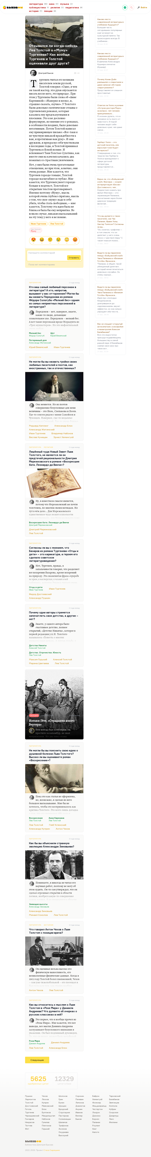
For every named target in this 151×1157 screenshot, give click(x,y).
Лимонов (80, 1102)
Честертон (97, 1109)
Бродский (63, 1109)
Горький (46, 1129)
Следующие (37, 1060)
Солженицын (65, 1119)
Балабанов (114, 1099)
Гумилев (45, 1122)
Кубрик (112, 1109)
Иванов (79, 1112)
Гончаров (29, 1119)
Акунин (79, 1109)
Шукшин (62, 1106)
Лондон (96, 1112)
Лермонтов (30, 1099)
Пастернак (64, 1116)
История (48, 925)
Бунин (61, 1102)
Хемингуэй (97, 1099)
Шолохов (63, 1096)
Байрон (95, 1096)
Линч (111, 1119)
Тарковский (114, 1096)
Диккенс (96, 1116)
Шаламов (63, 1122)
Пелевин (79, 1099)
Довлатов (80, 1106)
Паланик (96, 1122)
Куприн (45, 1102)
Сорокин (80, 1096)
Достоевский (31, 1106)
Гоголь (28, 1109)
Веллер (79, 1116)
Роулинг (96, 1125)
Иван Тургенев (38, 224)
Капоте (95, 1132)
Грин (61, 1099)
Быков (79, 1119)
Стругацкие (64, 1112)
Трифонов (63, 1125)
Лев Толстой (56, 224)
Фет (27, 1129)
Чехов (45, 1096)
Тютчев (28, 1125)
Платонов (46, 1125)
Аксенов (63, 1129)
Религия (48, 447)
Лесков (45, 1099)
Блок (44, 1109)
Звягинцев (114, 1102)
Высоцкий (63, 1135)
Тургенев (29, 1112)
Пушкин (28, 1096)
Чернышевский (32, 1116)
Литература (35, 283)
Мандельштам (48, 1116)
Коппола (113, 1106)
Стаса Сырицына (52, 1150)
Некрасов (29, 1122)
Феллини (113, 1122)
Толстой (29, 1102)
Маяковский (47, 1106)
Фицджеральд (99, 1106)
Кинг (94, 1129)
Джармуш (113, 1116)
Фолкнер (96, 1102)
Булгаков (46, 1112)
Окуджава (63, 1132)
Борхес (95, 1119)
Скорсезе (113, 1112)
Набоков (46, 1119)
